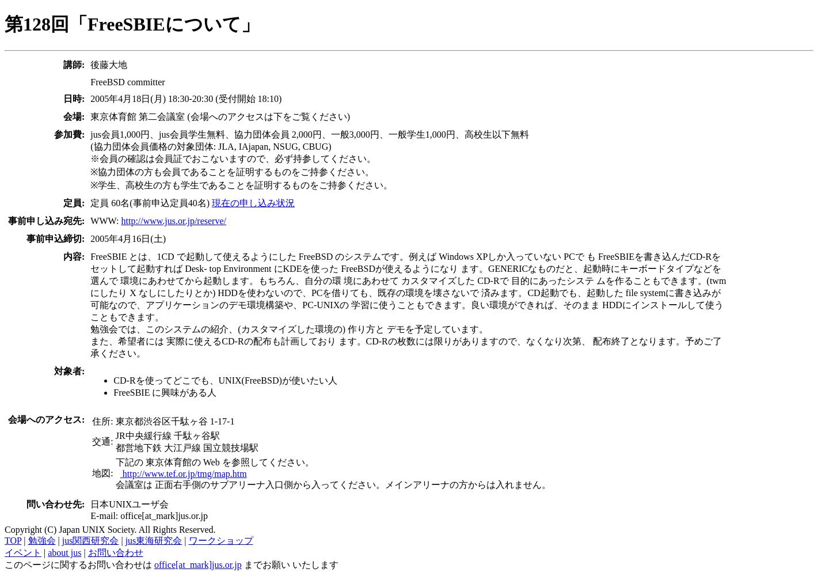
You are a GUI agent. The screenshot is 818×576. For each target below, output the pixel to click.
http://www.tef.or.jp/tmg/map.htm (183, 474)
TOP (13, 540)
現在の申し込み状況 (253, 203)
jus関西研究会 (90, 540)
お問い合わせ (115, 553)
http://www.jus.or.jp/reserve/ (173, 221)
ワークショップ (221, 540)
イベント (23, 553)
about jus (64, 553)
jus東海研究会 (153, 540)
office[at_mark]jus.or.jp (198, 565)
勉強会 (42, 540)
